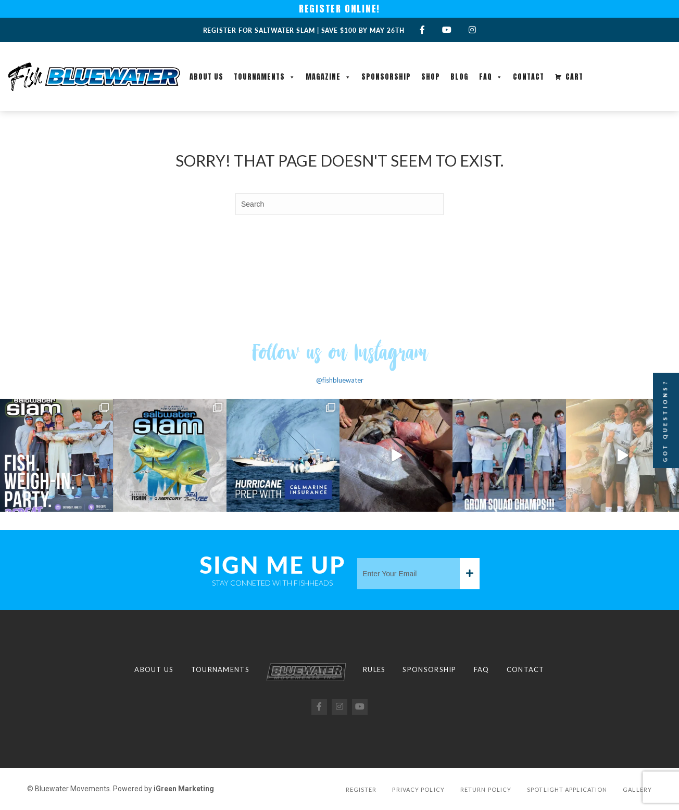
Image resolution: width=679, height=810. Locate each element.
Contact (528, 76)
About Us (206, 76)
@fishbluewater (339, 380)
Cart (574, 76)
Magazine (328, 77)
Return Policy (485, 789)
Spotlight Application (567, 789)
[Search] (339, 204)
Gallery (637, 789)
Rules (374, 669)
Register (361, 789)
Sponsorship (386, 76)
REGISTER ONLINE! (340, 9)
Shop (430, 76)
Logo (306, 671)
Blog (459, 76)
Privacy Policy (418, 789)
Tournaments (264, 77)
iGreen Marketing (184, 788)
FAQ (490, 77)
